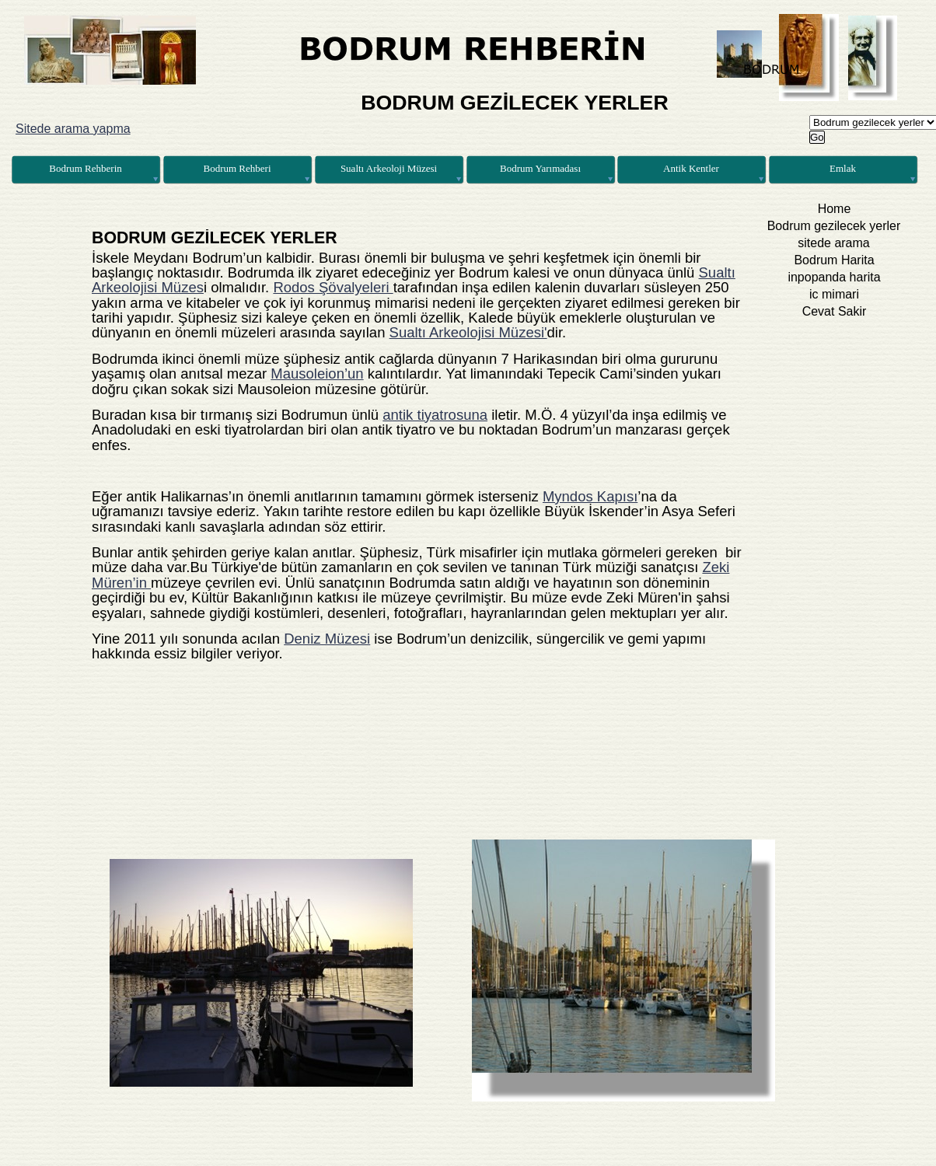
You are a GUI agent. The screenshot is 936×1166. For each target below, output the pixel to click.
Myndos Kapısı (590, 496)
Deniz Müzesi (327, 638)
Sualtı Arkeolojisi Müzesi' (468, 332)
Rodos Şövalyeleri (333, 287)
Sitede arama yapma (73, 128)
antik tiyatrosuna (434, 415)
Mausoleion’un (317, 373)
